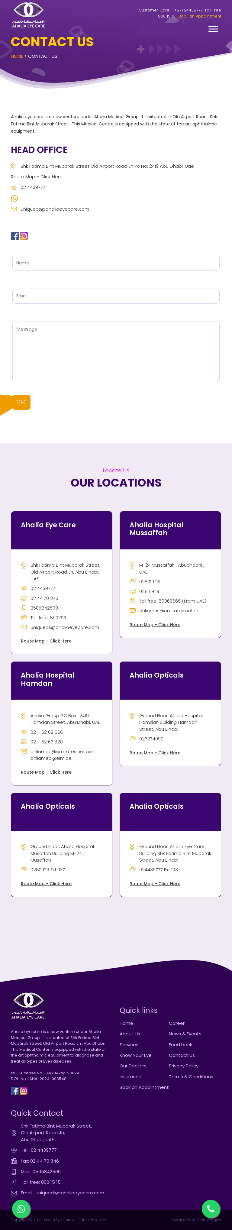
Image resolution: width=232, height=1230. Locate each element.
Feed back (180, 1044)
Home (17, 56)
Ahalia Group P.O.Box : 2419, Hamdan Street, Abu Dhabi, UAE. (61, 719)
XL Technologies (206, 1219)
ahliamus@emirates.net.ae (165, 610)
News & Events (185, 1034)
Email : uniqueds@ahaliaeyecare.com (62, 1193)
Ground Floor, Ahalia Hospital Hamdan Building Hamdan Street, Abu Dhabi (166, 722)
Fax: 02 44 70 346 (40, 1161)
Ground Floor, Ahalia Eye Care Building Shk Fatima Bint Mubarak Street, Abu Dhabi (170, 853)
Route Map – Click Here (37, 176)
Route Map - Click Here (46, 641)
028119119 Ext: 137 (43, 869)
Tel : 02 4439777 (39, 1150)
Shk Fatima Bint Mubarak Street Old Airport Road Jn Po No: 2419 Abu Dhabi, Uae (102, 166)
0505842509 (39, 608)
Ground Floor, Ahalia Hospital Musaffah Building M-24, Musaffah (57, 853)
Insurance (130, 1076)
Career (177, 1023)
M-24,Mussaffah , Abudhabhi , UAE (167, 568)
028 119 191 (145, 591)
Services (129, 1044)
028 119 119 (145, 581)
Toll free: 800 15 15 (41, 1182)
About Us (130, 1034)
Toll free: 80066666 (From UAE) (168, 601)
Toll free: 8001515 (43, 617)
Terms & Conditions (191, 1076)
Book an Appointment (200, 16)
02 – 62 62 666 (42, 732)
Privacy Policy (183, 1066)
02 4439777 (28, 187)
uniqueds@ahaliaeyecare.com (50, 209)
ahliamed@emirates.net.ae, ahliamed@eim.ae (57, 755)
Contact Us (182, 1055)
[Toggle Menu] (213, 29)
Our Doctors (133, 1066)
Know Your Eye (136, 1055)
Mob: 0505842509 (41, 1171)
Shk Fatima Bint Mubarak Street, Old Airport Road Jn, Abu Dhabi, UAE (60, 572)
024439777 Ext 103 (154, 869)
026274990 (146, 739)
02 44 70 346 (39, 598)
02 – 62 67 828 (42, 742)
